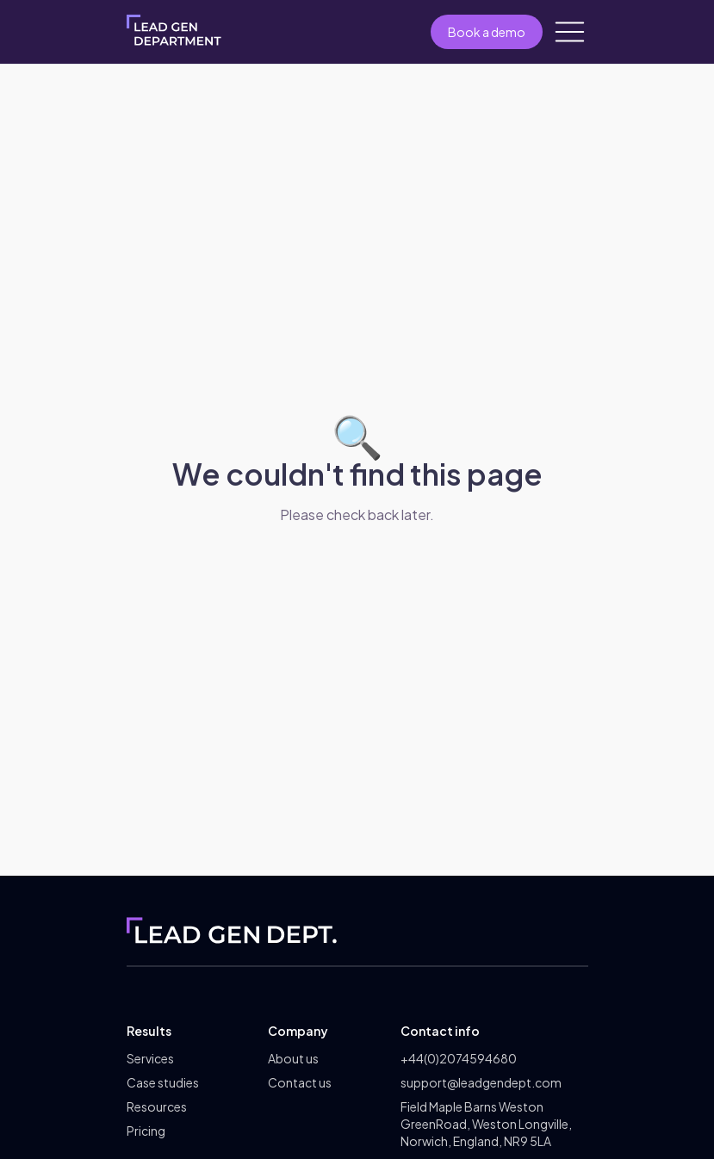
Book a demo (486, 32)
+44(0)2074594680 (458, 1058)
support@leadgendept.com (481, 1082)
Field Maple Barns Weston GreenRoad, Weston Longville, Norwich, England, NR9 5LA (486, 1124)
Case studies (163, 1082)
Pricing (146, 1130)
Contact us (300, 1082)
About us (293, 1058)
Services (150, 1058)
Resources (157, 1106)
